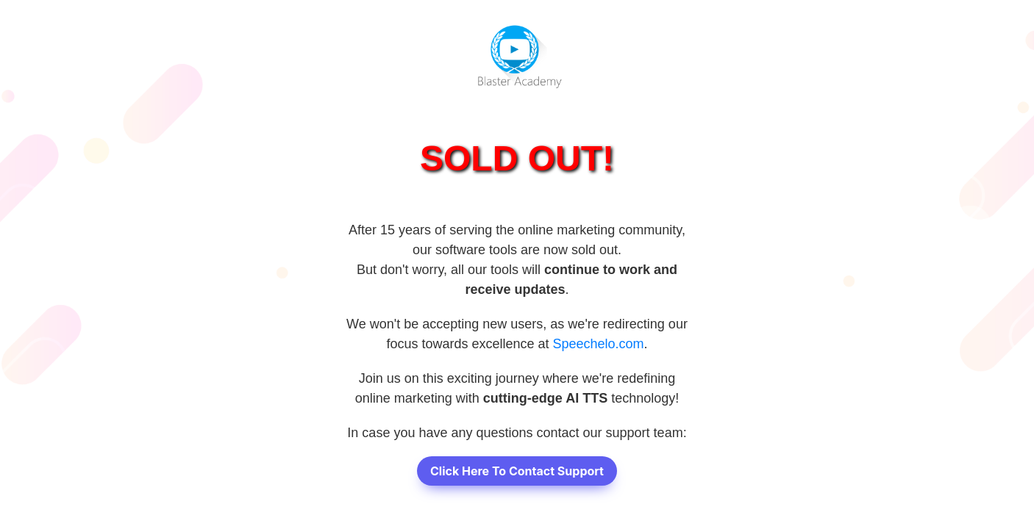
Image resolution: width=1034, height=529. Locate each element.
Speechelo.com (598, 344)
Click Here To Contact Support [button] (517, 471)
